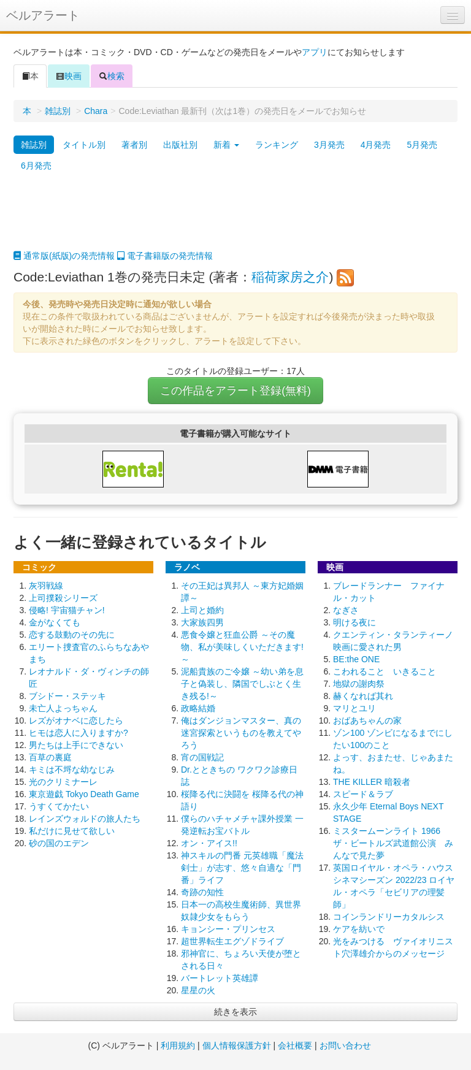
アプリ (314, 52)
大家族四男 (202, 622)
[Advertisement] (235, 219)
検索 (111, 76)
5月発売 (422, 145)
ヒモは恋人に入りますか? (78, 733)
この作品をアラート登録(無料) (235, 390)
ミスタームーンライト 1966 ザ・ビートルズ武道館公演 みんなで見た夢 (393, 843)
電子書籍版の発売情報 (165, 256)
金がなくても (54, 622)
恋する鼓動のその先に (72, 635)
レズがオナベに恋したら (76, 720)
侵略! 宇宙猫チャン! (67, 610)
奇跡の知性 (202, 892)
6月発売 (36, 165)
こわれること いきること (384, 671)
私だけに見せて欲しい (72, 831)
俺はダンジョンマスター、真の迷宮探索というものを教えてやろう (241, 733)
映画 (69, 76)
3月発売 (329, 145)
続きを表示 (235, 1012)
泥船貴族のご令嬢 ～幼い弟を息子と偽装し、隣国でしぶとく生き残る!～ (242, 684)
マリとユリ (354, 708)
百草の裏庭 (50, 757)
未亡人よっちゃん (63, 708)
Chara (95, 111)
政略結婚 (198, 708)
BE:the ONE (356, 659)
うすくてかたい (59, 806)
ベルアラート (43, 15)
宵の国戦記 (202, 757)
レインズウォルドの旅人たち (84, 819)
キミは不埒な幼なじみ (72, 769)
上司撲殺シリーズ (63, 598)
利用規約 (178, 1045)
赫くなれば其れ (363, 696)
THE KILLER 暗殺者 (371, 782)
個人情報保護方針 (236, 1045)
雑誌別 (58, 111)
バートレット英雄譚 (219, 978)
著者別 (134, 145)
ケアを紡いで (359, 929)
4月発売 (376, 145)
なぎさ (346, 610)
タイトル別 (84, 145)
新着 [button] (226, 145)
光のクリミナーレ (63, 782)
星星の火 (198, 990)
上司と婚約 (202, 610)
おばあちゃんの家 (367, 720)
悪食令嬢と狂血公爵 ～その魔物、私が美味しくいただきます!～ (242, 647)
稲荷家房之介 (290, 277)
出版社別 (180, 145)
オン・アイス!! (209, 843)
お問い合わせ (345, 1045)
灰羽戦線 (46, 585)
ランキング (276, 145)
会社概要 (295, 1045)
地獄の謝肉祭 (359, 684)
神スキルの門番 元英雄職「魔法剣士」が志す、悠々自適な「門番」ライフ (242, 867)
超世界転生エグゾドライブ (232, 941)
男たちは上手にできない (76, 745)
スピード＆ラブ (363, 794)
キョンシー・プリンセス (228, 929)
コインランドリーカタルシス (389, 917)
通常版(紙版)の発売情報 (64, 256)
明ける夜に (354, 622)
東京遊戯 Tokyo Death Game (84, 794)
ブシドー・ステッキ (67, 696)
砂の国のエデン (59, 843)
